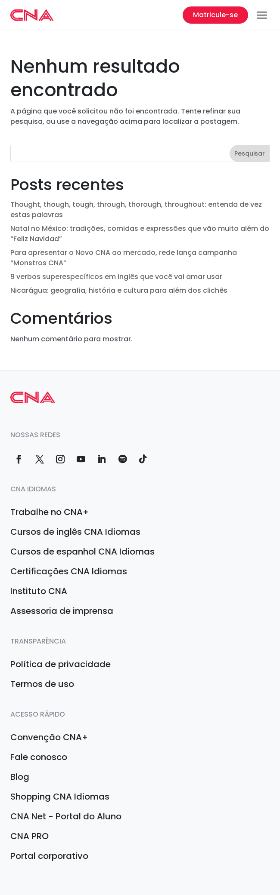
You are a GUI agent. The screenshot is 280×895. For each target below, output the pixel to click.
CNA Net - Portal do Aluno (65, 816)
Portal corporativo (49, 856)
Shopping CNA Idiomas (59, 797)
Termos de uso (42, 684)
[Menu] (262, 15)
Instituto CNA (38, 591)
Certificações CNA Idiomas (68, 571)
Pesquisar (249, 153)
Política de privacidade (60, 664)
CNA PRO (29, 836)
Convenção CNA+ (49, 737)
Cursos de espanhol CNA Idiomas (82, 552)
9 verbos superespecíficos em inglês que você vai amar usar (116, 277)
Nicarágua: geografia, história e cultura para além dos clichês (118, 290)
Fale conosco (38, 757)
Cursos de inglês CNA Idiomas (75, 532)
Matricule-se (215, 15)
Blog (19, 777)
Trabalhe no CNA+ (49, 512)
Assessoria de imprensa (61, 611)
